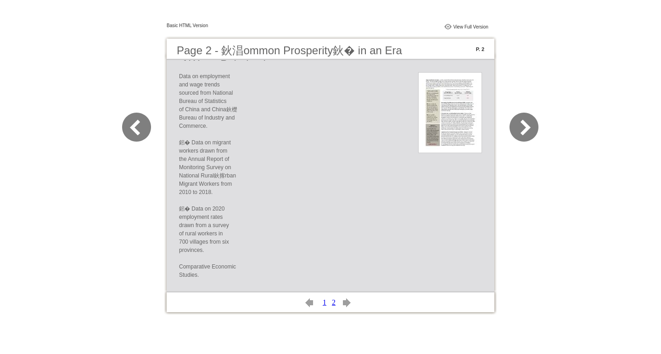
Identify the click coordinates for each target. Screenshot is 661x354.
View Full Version (470, 26)
